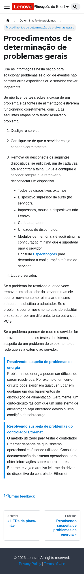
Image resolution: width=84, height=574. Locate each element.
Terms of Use (54, 564)
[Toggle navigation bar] (7, 6)
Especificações (45, 254)
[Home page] (8, 20)
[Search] (75, 6)
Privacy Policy (30, 564)
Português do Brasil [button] (46, 7)
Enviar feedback (19, 496)
